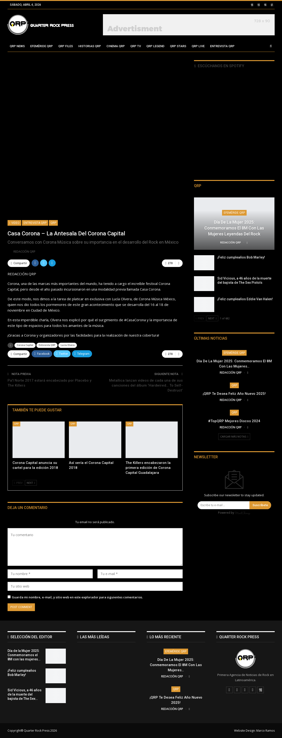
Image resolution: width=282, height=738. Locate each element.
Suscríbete (260, 505)
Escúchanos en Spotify (219, 66)
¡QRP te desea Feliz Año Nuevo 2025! (234, 394)
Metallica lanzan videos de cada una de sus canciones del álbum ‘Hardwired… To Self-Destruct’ (146, 385)
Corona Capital (25, 345)
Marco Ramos (265, 731)
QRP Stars (178, 46)
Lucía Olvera (68, 345)
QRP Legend (155, 46)
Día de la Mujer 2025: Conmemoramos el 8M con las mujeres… (176, 665)
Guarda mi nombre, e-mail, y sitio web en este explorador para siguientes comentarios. (77, 597)
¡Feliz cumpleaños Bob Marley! (241, 257)
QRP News (17, 46)
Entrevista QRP (222, 46)
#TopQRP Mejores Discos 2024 (234, 421)
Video (14, 223)
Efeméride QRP (41, 46)
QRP (53, 223)
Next (31, 482)
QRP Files (65, 46)
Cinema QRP (115, 46)
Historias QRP (89, 46)
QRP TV (135, 46)
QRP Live (198, 46)
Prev (18, 482)
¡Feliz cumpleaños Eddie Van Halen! (245, 299)
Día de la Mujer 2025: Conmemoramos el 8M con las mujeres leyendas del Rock (234, 228)
